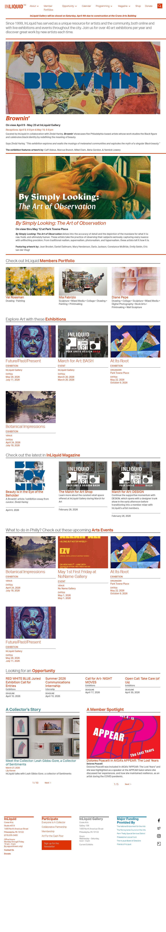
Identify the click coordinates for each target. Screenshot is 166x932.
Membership (48, 831)
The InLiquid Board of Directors (129, 841)
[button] (34, 6)
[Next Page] (47, 783)
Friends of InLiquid (124, 844)
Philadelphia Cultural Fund (127, 837)
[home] (15, 8)
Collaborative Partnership (54, 827)
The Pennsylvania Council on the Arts (131, 830)
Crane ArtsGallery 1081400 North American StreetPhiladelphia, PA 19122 (91, 827)
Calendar (86, 6)
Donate (148, 6)
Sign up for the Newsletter (51, 845)
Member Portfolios (48, 8)
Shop (138, 6)
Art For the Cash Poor (52, 836)
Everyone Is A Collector (53, 822)
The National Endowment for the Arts (131, 826)
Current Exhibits (86, 844)
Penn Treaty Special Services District (131, 833)
